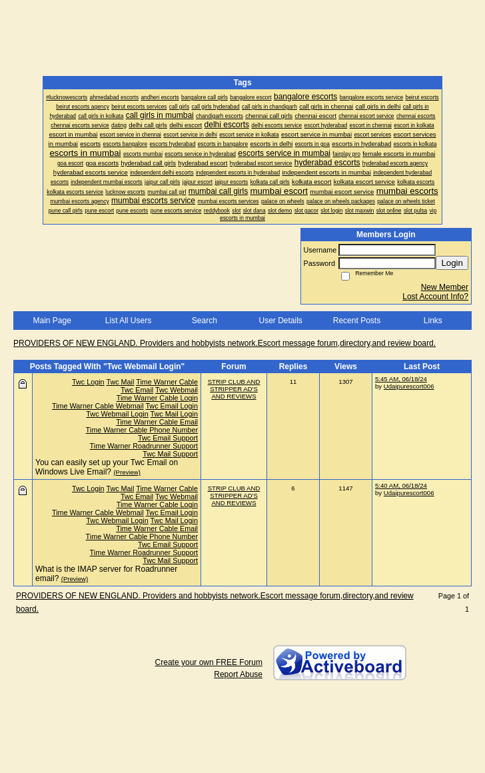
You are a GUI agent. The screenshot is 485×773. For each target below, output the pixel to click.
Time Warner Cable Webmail (98, 406)
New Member (444, 287)
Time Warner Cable (167, 382)
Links (433, 320)
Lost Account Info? (435, 296)
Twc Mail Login (174, 414)
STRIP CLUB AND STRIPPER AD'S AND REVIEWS (234, 389)
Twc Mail (120, 382)
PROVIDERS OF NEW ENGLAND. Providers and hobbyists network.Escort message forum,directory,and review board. (224, 343)
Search (204, 320)
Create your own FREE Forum (208, 662)
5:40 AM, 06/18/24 (401, 485)
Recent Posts (356, 320)
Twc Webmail (176, 390)
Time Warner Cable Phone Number (142, 430)
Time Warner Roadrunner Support (144, 446)
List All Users (128, 320)
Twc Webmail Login (117, 414)
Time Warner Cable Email (157, 422)
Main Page (52, 320)
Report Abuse (238, 674)
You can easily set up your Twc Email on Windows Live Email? (106, 467)
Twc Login (88, 382)
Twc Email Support (168, 438)
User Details (280, 320)
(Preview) (127, 472)
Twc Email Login (171, 406)
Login (452, 263)
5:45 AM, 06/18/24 (401, 379)
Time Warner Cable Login (157, 398)
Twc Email (137, 390)
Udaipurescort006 (409, 386)
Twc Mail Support (170, 454)
